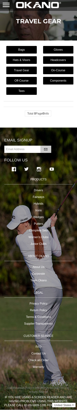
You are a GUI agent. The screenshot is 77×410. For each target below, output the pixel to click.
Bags (21, 49)
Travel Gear (21, 70)
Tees (21, 90)
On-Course (58, 70)
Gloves (58, 49)
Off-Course (21, 80)
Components (58, 80)
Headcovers (58, 60)
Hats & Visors (21, 60)
